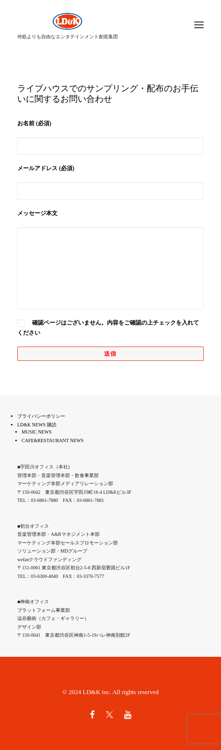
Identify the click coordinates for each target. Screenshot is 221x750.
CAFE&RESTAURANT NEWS (52, 440)
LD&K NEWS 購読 (37, 424)
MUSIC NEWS (37, 432)
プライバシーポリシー (41, 416)
